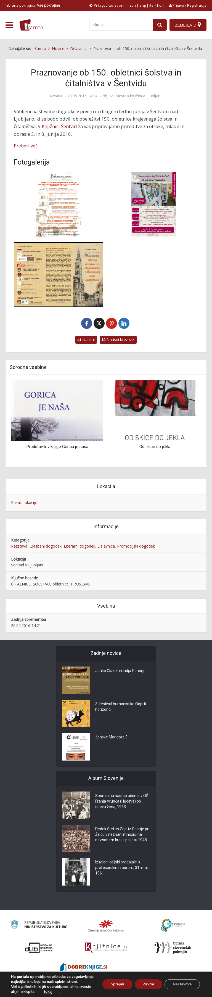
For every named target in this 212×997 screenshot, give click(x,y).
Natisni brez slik (118, 339)
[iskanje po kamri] (121, 25)
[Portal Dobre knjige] (83, 968)
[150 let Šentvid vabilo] (153, 204)
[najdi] (160, 25)
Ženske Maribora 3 (111, 737)
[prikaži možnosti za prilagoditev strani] (106, 5)
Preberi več (26, 145)
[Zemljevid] (187, 25)
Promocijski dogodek (136, 546)
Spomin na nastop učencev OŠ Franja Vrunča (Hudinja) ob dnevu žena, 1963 (121, 801)
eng (142, 5)
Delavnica (106, 546)
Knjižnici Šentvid (59, 126)
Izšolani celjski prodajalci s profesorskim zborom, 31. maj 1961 (121, 867)
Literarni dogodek (79, 546)
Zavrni (148, 984)
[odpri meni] (9, 25)
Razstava (19, 546)
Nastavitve (182, 984)
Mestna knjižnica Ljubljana (139, 95)
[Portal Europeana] (173, 925)
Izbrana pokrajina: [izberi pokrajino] (33, 5)
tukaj (48, 991)
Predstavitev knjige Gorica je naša (57, 446)
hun (160, 5)
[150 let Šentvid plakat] (58, 204)
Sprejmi (117, 984)
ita (151, 5)
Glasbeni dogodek (46, 546)
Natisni (86, 339)
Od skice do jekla (154, 446)
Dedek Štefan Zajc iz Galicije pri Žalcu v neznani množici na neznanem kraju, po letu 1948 (122, 834)
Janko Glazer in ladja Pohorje (120, 670)
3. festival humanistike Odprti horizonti (120, 707)
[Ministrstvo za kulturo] (39, 925)
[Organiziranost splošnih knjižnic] (106, 926)
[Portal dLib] (39, 948)
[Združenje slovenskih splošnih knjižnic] (105, 947)
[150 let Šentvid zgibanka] (58, 274)
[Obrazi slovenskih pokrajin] (173, 948)
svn (133, 5)
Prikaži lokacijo (24, 502)
